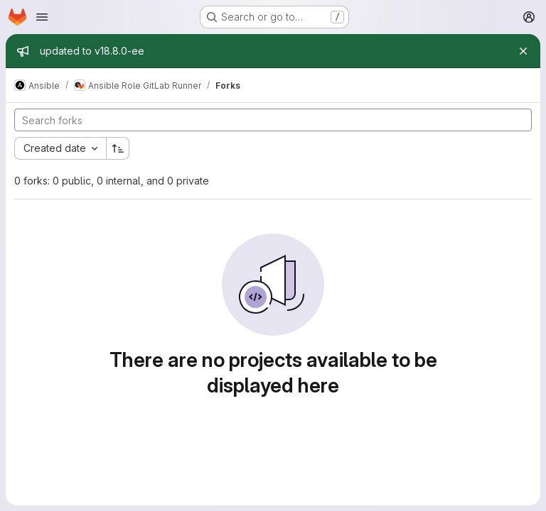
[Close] (523, 51)
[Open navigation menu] (42, 17)
